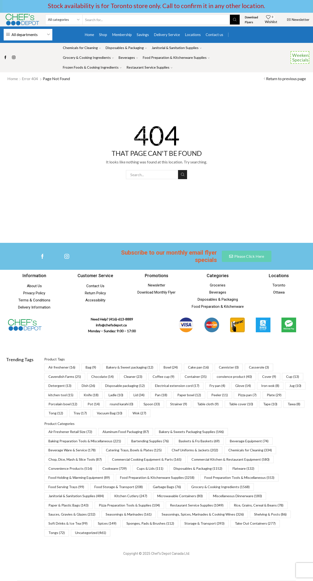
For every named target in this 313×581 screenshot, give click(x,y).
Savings (143, 34)
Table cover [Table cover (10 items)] (241, 404)
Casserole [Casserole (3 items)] (259, 367)
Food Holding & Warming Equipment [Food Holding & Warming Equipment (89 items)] (79, 477)
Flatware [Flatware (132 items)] (243, 468)
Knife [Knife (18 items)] (91, 395)
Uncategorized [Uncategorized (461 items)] (90, 533)
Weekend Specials (300, 57)
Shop (103, 34)
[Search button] (235, 20)
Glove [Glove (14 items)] (243, 385)
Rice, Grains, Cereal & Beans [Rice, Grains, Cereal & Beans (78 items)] (258, 505)
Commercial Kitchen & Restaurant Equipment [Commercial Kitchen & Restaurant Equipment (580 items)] (230, 459)
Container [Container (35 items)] (196, 376)
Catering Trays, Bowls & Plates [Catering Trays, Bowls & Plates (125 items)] (134, 450)
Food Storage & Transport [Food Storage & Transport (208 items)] (118, 487)
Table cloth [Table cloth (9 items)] (208, 404)
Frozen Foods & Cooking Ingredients (92, 67)
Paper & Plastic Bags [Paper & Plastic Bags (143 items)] (68, 505)
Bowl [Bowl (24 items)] (171, 367)
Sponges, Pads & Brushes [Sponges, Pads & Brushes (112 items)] (150, 523)
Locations (193, 34)
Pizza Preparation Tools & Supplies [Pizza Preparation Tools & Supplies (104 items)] (129, 505)
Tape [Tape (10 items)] (270, 404)
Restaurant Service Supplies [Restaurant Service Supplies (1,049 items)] (197, 505)
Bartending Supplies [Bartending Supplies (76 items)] (150, 441)
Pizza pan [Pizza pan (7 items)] (247, 395)
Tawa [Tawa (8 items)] (294, 404)
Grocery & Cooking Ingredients (88, 57)
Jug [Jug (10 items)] (295, 385)
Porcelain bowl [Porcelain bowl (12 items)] (62, 404)
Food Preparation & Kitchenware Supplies (176, 57)
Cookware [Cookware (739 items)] (114, 468)
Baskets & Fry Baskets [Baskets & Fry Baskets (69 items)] (199, 441)
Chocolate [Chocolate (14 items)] (102, 376)
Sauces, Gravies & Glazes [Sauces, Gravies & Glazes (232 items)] (71, 514)
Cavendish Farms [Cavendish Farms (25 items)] (64, 376)
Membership (122, 34)
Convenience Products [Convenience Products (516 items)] (70, 468)
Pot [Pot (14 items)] (94, 404)
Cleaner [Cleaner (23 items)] (133, 376)
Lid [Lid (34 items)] (139, 395)
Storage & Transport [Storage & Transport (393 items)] (204, 523)
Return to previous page (286, 78)
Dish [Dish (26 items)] (88, 385)
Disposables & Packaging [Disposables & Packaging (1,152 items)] (198, 468)
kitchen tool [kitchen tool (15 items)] (60, 395)
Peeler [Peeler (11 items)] (219, 395)
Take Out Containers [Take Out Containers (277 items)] (255, 523)
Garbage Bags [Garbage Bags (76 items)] (167, 487)
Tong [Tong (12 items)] (55, 413)
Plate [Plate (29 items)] (274, 395)
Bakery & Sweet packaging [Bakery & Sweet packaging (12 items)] (129, 367)
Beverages (128, 57)
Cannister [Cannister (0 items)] (229, 367)
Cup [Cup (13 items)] (292, 376)
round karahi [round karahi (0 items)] (121, 404)
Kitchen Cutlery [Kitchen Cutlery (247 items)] (130, 496)
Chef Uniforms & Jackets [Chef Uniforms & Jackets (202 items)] (195, 450)
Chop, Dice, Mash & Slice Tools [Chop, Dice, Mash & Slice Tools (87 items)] (75, 459)
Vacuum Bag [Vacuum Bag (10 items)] (109, 413)
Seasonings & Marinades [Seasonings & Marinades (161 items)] (129, 514)
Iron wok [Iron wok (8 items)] (270, 385)
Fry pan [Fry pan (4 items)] (217, 385)
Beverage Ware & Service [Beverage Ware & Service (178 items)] (72, 450)
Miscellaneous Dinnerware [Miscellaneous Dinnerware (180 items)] (237, 496)
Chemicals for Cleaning (82, 48)
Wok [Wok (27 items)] (139, 413)
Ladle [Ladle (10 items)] (116, 395)
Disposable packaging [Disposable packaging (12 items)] (125, 385)
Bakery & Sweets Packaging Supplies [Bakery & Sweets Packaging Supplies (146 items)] (191, 432)
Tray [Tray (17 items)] (80, 413)
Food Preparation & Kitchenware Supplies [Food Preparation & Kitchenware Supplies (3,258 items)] (157, 477)
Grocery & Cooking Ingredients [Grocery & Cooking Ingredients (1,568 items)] (220, 487)
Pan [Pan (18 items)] (161, 395)
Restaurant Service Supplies (149, 67)
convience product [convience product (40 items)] (234, 376)
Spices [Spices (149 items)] (107, 523)
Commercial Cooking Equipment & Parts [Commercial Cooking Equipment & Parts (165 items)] (146, 459)
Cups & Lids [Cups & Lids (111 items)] (150, 468)
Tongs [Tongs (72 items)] (56, 533)
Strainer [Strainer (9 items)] (178, 404)
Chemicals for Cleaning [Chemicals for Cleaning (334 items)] (250, 450)
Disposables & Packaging (126, 48)
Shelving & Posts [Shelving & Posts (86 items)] (270, 514)
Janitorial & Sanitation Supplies (176, 48)
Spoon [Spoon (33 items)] (152, 404)
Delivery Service (167, 34)
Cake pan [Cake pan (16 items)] (198, 367)
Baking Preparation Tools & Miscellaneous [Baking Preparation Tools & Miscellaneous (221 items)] (84, 441)
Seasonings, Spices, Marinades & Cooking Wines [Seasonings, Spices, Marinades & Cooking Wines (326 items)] (203, 514)
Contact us (214, 34)
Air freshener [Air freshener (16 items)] (61, 367)
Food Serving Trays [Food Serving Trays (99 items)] (66, 487)
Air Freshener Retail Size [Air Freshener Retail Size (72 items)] (70, 432)
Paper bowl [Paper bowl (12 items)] (189, 395)
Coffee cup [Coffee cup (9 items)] (163, 376)
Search (182, 174)
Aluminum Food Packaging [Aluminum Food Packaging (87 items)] (125, 432)
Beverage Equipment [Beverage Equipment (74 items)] (249, 441)
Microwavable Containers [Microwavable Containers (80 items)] (180, 496)
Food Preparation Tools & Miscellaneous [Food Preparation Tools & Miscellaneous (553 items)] (239, 477)
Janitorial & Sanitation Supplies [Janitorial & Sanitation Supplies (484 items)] (76, 496)
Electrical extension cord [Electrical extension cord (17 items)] (177, 385)
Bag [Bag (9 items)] (91, 367)
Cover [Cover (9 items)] (269, 376)
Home (89, 34)
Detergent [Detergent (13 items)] (59, 385)
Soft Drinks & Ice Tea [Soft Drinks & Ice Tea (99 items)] (68, 523)
